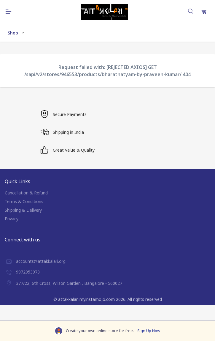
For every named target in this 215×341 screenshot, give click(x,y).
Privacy (11, 218)
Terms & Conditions (24, 201)
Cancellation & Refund (26, 193)
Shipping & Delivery (23, 210)
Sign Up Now (148, 330)
